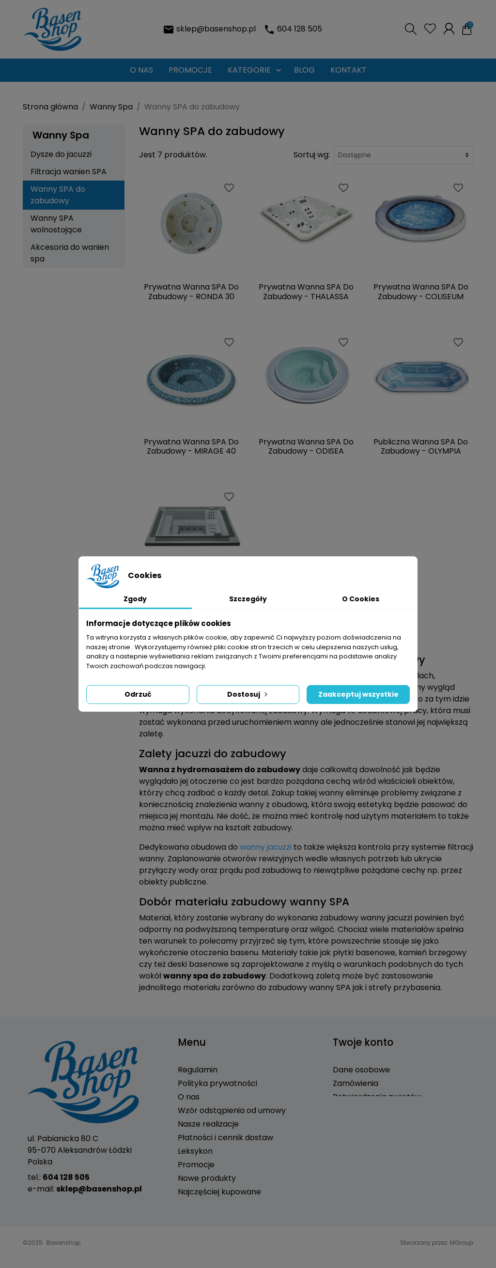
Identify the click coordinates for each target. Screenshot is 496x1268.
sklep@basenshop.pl (216, 28)
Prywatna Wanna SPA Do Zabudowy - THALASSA (306, 291)
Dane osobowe (361, 1069)
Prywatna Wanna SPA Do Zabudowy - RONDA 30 (191, 291)
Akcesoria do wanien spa (70, 253)
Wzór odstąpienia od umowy (232, 1110)
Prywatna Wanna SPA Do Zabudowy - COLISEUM (420, 291)
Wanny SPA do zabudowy (58, 194)
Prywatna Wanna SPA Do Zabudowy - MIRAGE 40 (191, 446)
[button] (410, 29)
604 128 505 (299, 28)
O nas (189, 1096)
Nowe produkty (207, 1178)
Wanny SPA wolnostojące (56, 224)
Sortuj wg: (312, 154)
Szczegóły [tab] (248, 599)
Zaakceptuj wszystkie (358, 694)
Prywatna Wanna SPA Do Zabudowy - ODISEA (306, 446)
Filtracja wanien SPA (69, 171)
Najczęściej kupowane (219, 1191)
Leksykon (195, 1151)
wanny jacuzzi (266, 847)
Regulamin (197, 1069)
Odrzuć (137, 694)
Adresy (346, 1110)
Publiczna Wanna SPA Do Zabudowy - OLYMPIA (420, 446)
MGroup (461, 1260)
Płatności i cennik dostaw (225, 1137)
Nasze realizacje (208, 1124)
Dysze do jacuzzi (61, 154)
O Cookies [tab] (360, 599)
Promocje (196, 1164)
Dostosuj (248, 694)
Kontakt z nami (206, 1205)
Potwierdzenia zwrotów (377, 1096)
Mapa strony (202, 1218)
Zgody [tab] (135, 599)
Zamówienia (355, 1083)
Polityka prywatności (217, 1083)
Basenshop (63, 1260)
